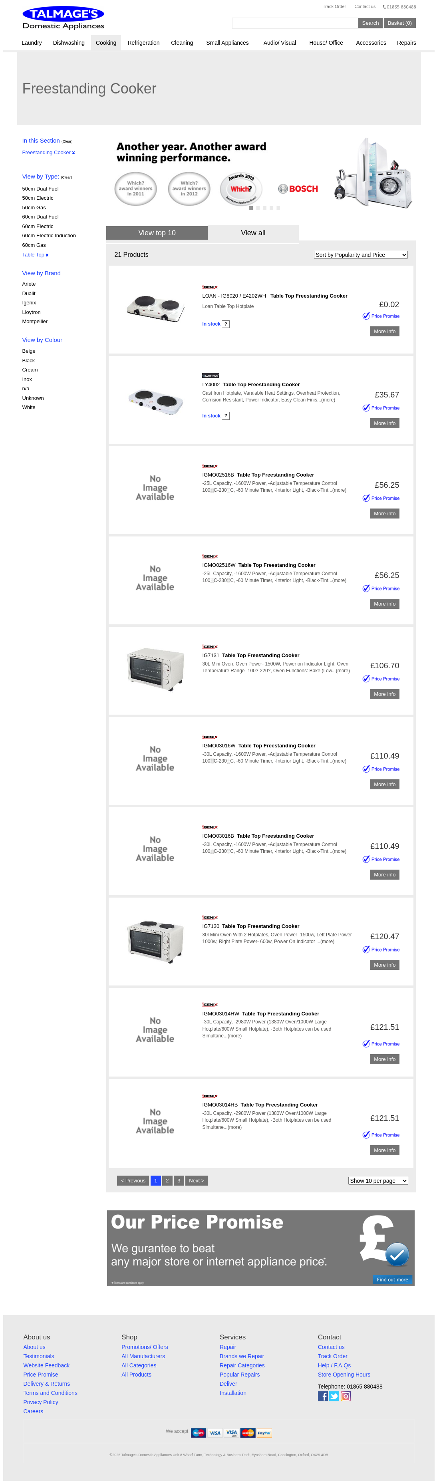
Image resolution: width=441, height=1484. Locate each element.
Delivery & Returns (47, 1384)
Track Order (334, 6)
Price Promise (41, 1374)
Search (370, 23)
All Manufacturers (143, 1356)
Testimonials (39, 1356)
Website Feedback (47, 1365)
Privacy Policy (41, 1402)
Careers (34, 1411)
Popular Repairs (240, 1374)
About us (35, 1347)
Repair (228, 1347)
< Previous (133, 1181)
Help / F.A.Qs (334, 1365)
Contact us (365, 6)
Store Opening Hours (344, 1374)
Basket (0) (399, 23)
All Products (136, 1374)
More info (384, 331)
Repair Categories (242, 1365)
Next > (196, 1181)
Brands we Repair (242, 1356)
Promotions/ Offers (144, 1347)
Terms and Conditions (50, 1393)
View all (253, 233)
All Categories (138, 1365)
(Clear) (67, 141)
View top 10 (157, 233)
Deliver (228, 1384)
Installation (233, 1393)
